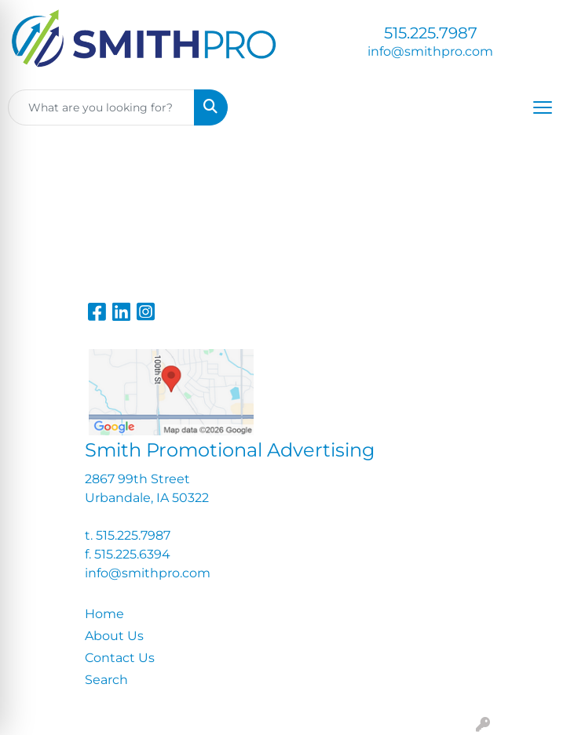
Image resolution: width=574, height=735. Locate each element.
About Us (114, 635)
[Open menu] (542, 107)
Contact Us (120, 657)
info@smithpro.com (430, 51)
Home (104, 613)
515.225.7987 (430, 33)
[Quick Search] (101, 107)
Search (106, 679)
